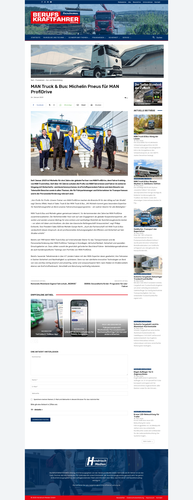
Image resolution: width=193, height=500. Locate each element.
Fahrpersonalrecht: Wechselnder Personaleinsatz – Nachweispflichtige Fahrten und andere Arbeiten (112, 330)
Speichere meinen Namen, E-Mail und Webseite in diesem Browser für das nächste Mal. (66, 399)
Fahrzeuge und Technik (143, 178)
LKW (135, 133)
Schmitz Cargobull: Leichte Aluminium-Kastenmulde (146, 325)
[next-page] (36, 341)
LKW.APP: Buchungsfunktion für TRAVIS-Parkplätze (79, 333)
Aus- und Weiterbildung (54, 80)
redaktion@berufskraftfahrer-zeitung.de (104, 485)
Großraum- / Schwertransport (146, 226)
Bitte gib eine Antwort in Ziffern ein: (44, 404)
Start (32, 80)
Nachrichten (46, 331)
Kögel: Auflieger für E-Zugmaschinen (144, 373)
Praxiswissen (40, 80)
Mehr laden (148, 441)
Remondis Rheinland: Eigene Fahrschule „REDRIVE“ (54, 284)
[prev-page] (32, 341)
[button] (156, 38)
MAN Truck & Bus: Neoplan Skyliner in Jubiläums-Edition (147, 182)
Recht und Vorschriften (111, 324)
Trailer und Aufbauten (142, 274)
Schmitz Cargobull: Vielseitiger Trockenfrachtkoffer (148, 278)
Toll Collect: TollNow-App (47, 334)
